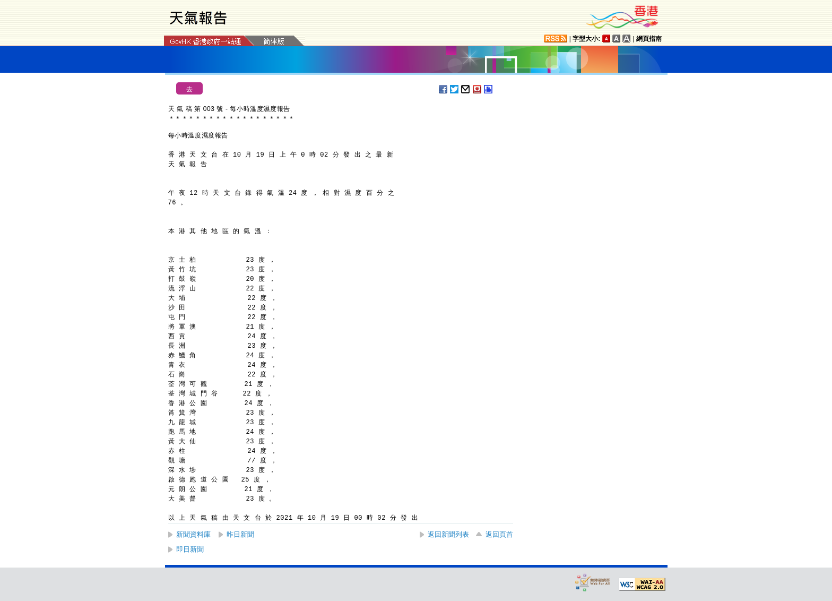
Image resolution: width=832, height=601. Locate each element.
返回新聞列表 (448, 534)
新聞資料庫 (193, 534)
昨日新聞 (240, 534)
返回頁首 (499, 534)
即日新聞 (190, 549)
